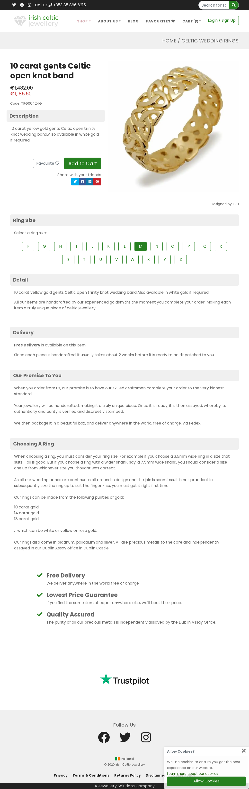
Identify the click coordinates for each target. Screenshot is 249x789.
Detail (20, 279)
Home (169, 40)
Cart (190, 21)
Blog (133, 21)
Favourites (160, 21)
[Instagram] (29, 5)
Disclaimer (156, 775)
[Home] (36, 21)
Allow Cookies (206, 781)
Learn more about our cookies (192, 773)
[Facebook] (22, 5)
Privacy (61, 775)
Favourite (47, 163)
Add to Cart (82, 163)
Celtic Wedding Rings (210, 40)
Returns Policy (127, 775)
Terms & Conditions (90, 775)
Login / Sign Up (222, 20)
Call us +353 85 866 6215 (60, 5)
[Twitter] (14, 5)
